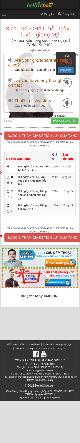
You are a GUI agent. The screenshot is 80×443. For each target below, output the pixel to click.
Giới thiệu (12, 344)
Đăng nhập (66, 14)
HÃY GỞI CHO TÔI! (64, 120)
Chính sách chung (24, 348)
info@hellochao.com (43, 370)
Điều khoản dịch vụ (29, 344)
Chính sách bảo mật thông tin (50, 348)
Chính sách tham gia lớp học (57, 344)
